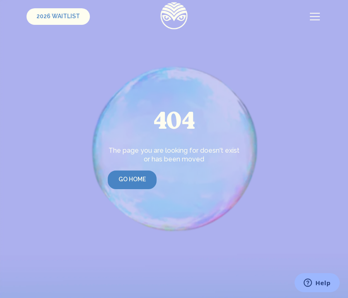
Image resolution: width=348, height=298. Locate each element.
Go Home (132, 179)
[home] (174, 15)
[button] (313, 16)
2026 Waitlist (58, 16)
